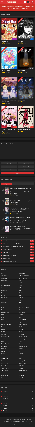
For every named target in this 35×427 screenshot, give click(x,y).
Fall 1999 (5, 398)
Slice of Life (4, 358)
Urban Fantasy (23, 370)
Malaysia (3, 326)
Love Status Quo (27, 228)
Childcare (21, 283)
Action (16, 200)
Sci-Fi (20, 351)
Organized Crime (5, 336)
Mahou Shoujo (23, 324)
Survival (3, 365)
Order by (26, 170)
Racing (20, 343)
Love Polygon (22, 319)
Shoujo (21, 353)
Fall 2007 (5, 410)
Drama (3, 295)
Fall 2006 (5, 408)
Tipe (9, 170)
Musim (26, 163)
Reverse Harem (23, 346)
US (2, 373)
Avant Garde (4, 278)
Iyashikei (21, 314)
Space (20, 358)
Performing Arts (23, 339)
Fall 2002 (5, 401)
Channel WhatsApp (7, 6)
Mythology (22, 334)
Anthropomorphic (24, 275)
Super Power (5, 363)
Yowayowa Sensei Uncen (17, 226)
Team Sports (13, 193)
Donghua (21, 292)
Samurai (21, 348)
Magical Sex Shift (6, 324)
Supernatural (22, 363)
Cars (20, 280)
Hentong (20, 191)
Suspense (21, 365)
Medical (21, 329)
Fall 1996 (5, 394)
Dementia (4, 290)
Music (20, 331)
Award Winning (23, 278)
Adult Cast (22, 273)
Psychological (5, 343)
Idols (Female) (5, 312)
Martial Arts (22, 326)
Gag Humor (22, 300)
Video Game (4, 375)
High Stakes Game (24, 307)
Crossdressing (5, 288)
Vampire (21, 373)
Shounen (15, 202)
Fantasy (27, 200)
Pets (2, 341)
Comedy (20, 221)
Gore (20, 302)
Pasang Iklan (24, 8)
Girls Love (4, 302)
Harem (16, 191)
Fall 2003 (5, 403)
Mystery (3, 334)
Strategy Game (23, 361)
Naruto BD (13, 199)
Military (20, 211)
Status (26, 166)
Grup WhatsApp (18, 6)
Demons (21, 290)
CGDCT (3, 283)
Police (20, 341)
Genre (9, 163)
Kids (20, 317)
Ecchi (15, 211)
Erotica (21, 297)
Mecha (3, 329)
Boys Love (4, 280)
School (18, 230)
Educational (4, 297)
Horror (20, 309)
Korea (2, 319)
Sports (30, 191)
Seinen (26, 191)
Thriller (21, 368)
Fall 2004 (5, 405)
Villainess (21, 375)
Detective (4, 292)
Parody (3, 339)
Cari (17, 173)
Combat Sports (5, 285)
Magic (20, 322)
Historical (4, 309)
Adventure (21, 200)
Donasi (27, 6)
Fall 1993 (5, 391)
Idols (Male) (22, 312)
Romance (12, 230)
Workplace (22, 378)
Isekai (29, 221)
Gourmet (3, 305)
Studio (9, 166)
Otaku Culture (23, 336)
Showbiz (21, 356)
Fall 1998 (5, 396)
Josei (2, 317)
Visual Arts (4, 378)
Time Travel (4, 370)
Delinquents (22, 288)
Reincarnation (14, 222)
